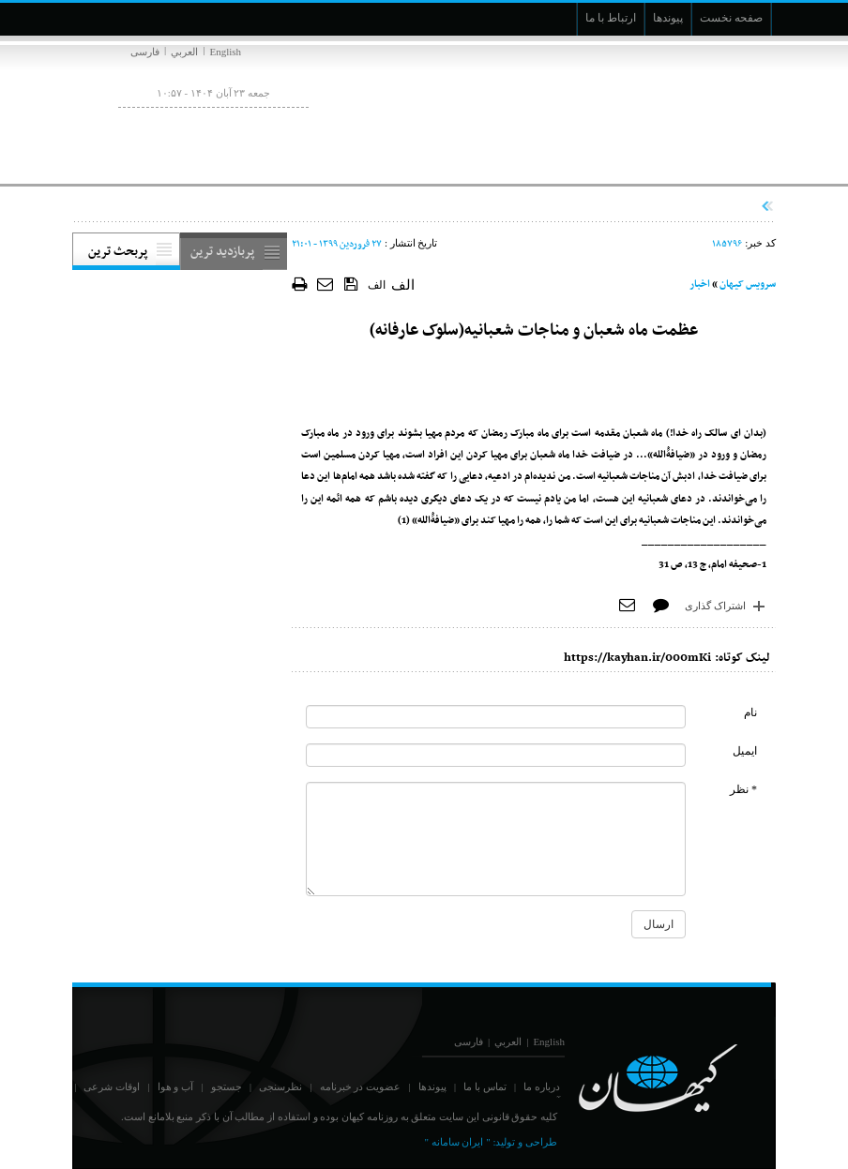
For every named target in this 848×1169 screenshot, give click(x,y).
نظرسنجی (280, 1086)
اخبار (699, 284)
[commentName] (496, 716)
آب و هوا (176, 1086)
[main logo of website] (651, 110)
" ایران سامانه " (457, 1141)
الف (377, 285)
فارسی (144, 51)
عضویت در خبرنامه (360, 1086)
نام (750, 712)
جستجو (226, 1086)
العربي (184, 51)
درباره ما (541, 1086)
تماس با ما (485, 1086)
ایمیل (745, 750)
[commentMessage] (496, 839)
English (225, 51)
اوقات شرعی (111, 1086)
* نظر (743, 789)
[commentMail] (496, 755)
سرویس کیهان (747, 284)
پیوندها (432, 1086)
